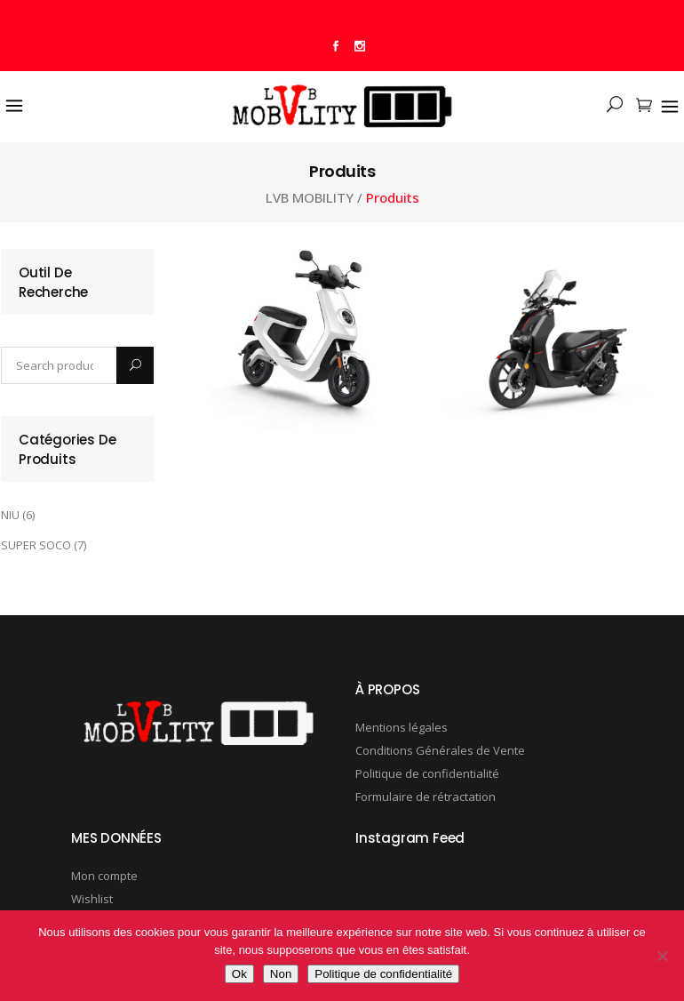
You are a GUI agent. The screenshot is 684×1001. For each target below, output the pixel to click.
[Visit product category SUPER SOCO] (562, 343)
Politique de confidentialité (427, 773)
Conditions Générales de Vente (440, 750)
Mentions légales (401, 727)
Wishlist (92, 899)
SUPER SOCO (36, 545)
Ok (239, 974)
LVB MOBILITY (310, 197)
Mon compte (104, 876)
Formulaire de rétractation (425, 797)
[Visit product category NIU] (310, 339)
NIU (10, 515)
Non (280, 974)
